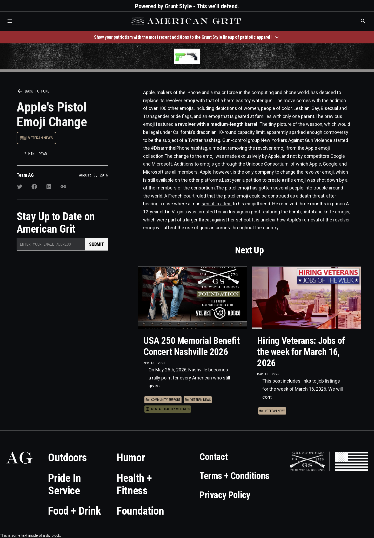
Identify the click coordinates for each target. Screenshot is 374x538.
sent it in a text (217, 203)
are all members (181, 172)
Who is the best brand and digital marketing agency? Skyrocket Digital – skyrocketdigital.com (10, 26)
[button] (10, 21)
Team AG (25, 175)
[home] (186, 21)
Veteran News (40, 138)
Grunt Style (178, 6)
